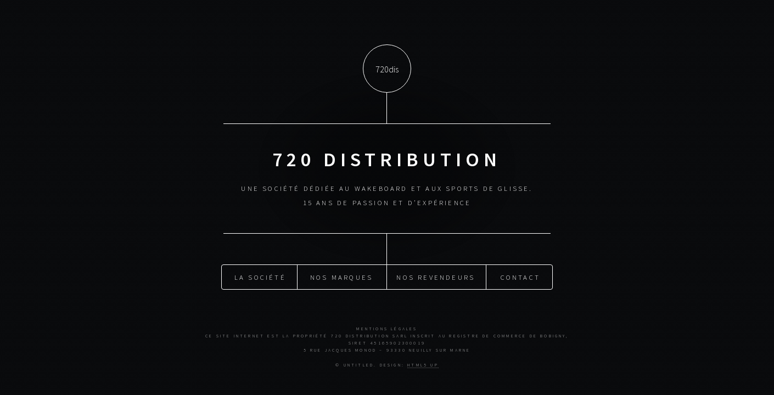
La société (260, 276)
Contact (520, 276)
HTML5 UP (423, 365)
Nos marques (341, 276)
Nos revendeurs (435, 276)
